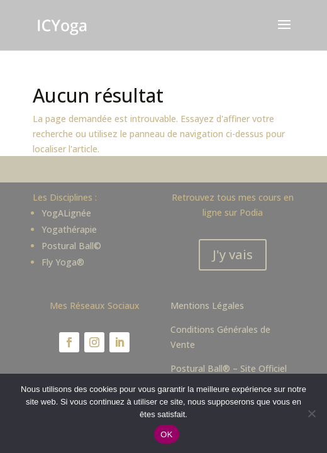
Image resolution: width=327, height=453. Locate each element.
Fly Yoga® (63, 262)
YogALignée (66, 213)
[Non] (311, 413)
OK (166, 434)
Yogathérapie (69, 229)
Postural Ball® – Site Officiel (228, 368)
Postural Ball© (71, 246)
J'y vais (233, 254)
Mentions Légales (207, 305)
